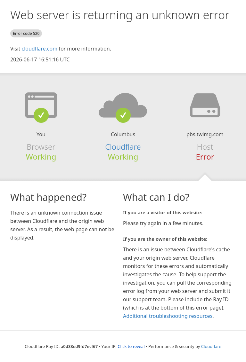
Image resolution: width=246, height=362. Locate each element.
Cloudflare (123, 146)
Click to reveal (131, 346)
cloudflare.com (39, 48)
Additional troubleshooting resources (167, 315)
